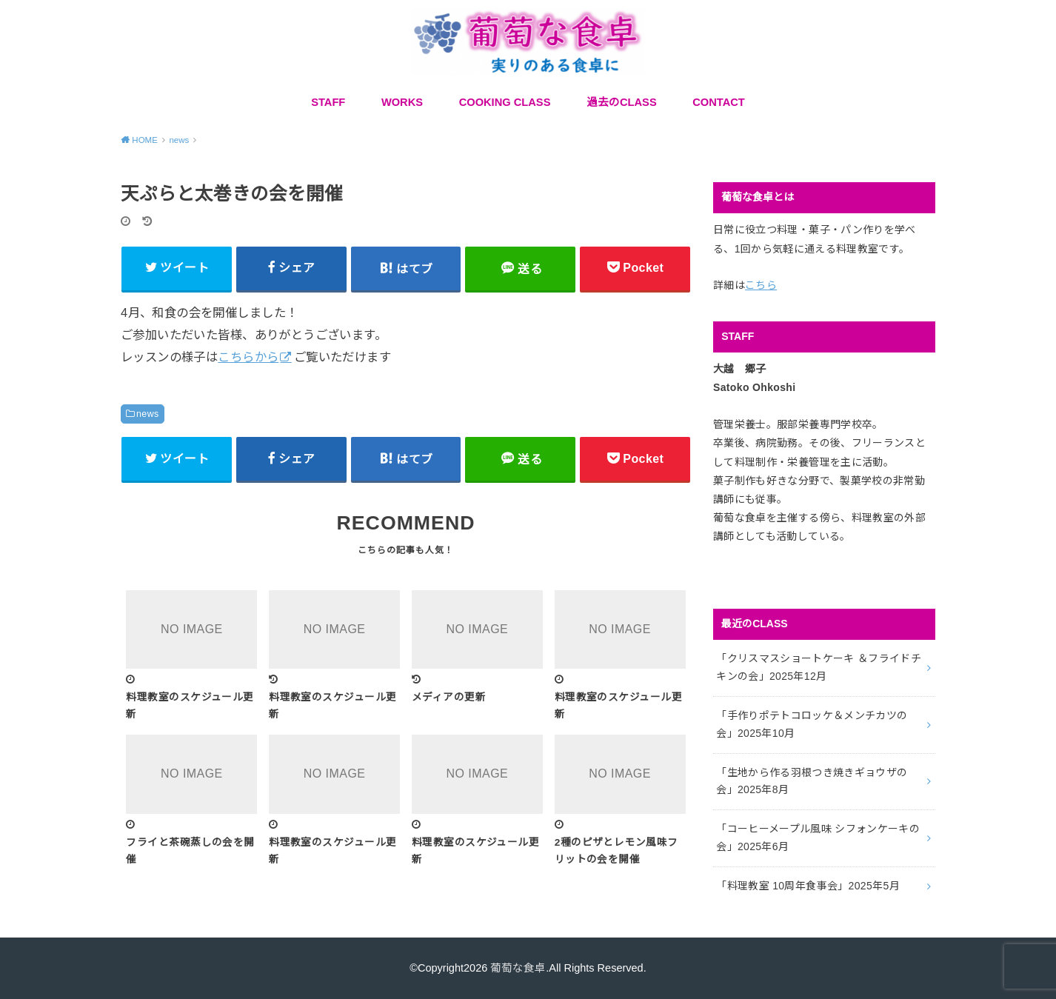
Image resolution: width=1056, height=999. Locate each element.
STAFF (328, 102)
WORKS (402, 102)
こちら (761, 285)
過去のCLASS (622, 102)
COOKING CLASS (505, 102)
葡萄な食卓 (518, 968)
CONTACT (718, 102)
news (147, 414)
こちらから (248, 357)
